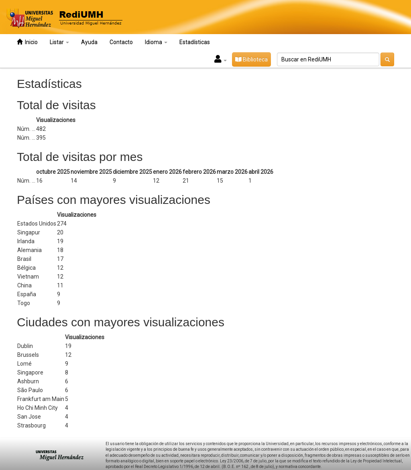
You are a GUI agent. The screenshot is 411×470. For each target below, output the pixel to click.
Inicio (27, 42)
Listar (59, 42)
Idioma (156, 42)
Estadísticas (194, 42)
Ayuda (89, 42)
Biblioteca (251, 59)
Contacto (121, 42)
